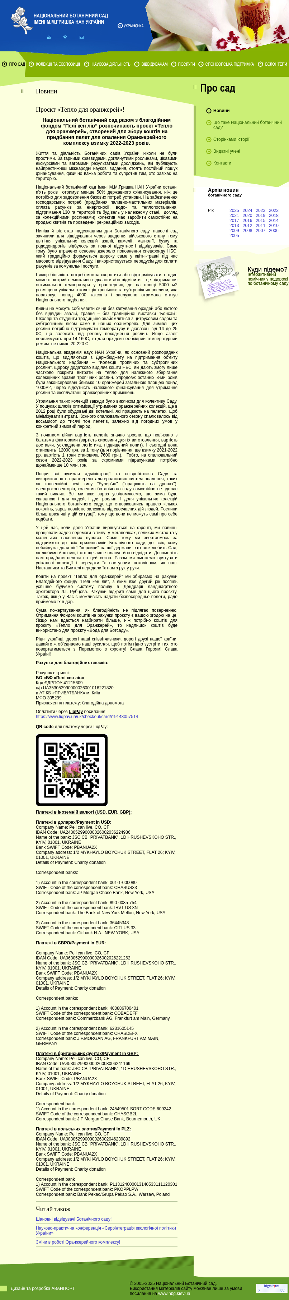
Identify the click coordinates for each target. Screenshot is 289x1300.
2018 (274, 215)
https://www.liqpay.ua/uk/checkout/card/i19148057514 (87, 716)
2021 (234, 215)
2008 (247, 230)
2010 (274, 225)
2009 (234, 230)
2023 (260, 210)
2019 (260, 215)
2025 (234, 210)
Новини (221, 110)
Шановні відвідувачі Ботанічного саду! (74, 1219)
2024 (247, 210)
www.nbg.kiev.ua (174, 1293)
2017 (234, 220)
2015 (260, 220)
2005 (234, 235)
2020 (247, 215)
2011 (260, 225)
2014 (274, 220)
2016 (247, 220)
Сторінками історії (231, 139)
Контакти (222, 163)
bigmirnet (271, 1286)
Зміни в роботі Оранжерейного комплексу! (78, 1242)
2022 (274, 210)
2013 (234, 225)
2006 (274, 230)
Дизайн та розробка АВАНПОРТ (43, 1288)
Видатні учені (226, 151)
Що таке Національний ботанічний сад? (247, 125)
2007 (260, 230)
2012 (247, 225)
